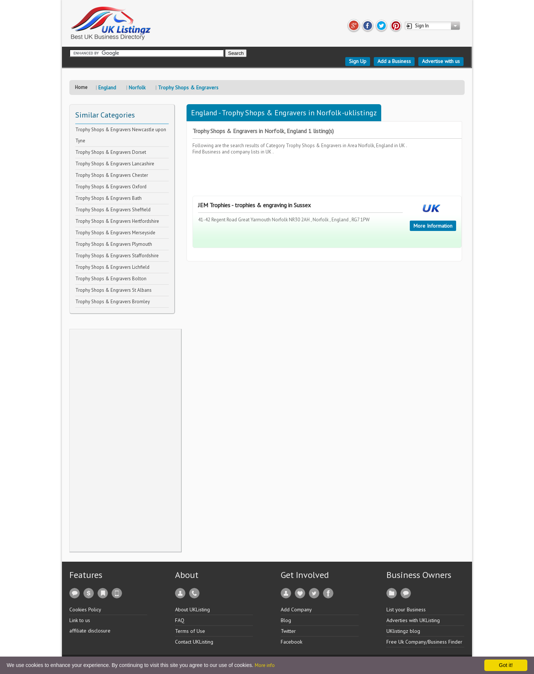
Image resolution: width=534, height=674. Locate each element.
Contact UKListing (194, 641)
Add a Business (394, 61)
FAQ (179, 620)
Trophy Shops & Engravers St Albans (113, 290)
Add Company (296, 609)
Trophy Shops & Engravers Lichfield (112, 267)
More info (265, 665)
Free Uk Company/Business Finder (424, 641)
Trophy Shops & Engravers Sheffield (113, 210)
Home (81, 87)
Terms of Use (190, 631)
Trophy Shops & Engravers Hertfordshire (117, 221)
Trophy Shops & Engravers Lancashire (114, 164)
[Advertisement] (125, 440)
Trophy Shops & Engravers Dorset (110, 152)
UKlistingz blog (403, 631)
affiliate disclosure (90, 630)
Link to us (79, 620)
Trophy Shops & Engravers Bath (108, 198)
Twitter (288, 631)
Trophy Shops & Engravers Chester (111, 175)
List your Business (406, 609)
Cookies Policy (85, 609)
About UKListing (192, 609)
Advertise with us (441, 61)
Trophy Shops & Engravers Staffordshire (117, 255)
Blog (286, 620)
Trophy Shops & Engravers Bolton (110, 278)
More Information (432, 225)
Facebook (291, 641)
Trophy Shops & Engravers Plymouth (113, 244)
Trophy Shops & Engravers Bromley (112, 301)
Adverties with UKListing (413, 620)
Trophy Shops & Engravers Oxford (110, 187)
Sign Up (357, 61)
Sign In (422, 26)
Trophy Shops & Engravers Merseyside (115, 232)
